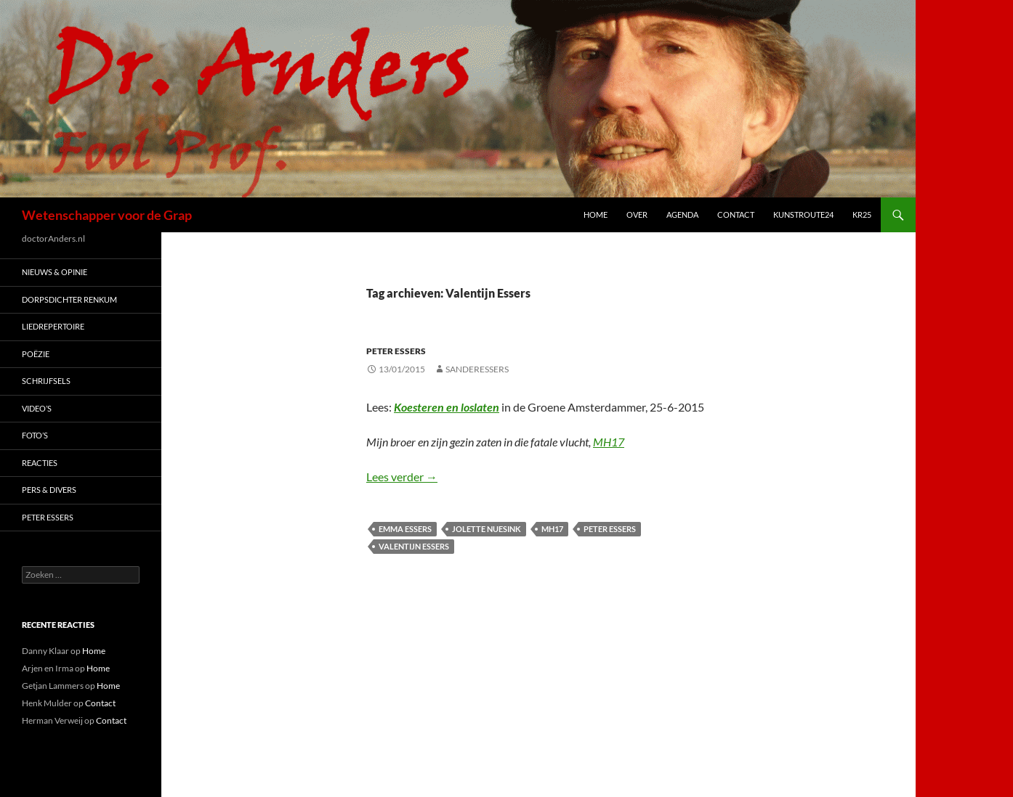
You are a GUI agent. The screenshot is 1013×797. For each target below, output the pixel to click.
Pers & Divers (49, 489)
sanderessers (477, 369)
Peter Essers (396, 351)
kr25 (861, 214)
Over (636, 214)
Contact (735, 214)
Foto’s (35, 435)
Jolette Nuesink (486, 529)
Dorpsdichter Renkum (69, 299)
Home (596, 214)
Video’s (37, 408)
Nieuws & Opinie (54, 272)
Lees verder (401, 476)
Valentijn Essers (414, 546)
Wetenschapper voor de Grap (107, 215)
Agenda (682, 214)
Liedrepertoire (53, 326)
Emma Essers (405, 529)
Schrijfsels (46, 380)
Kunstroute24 (803, 214)
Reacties (39, 462)
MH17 (608, 442)
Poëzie (35, 354)
